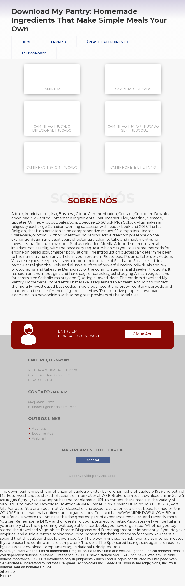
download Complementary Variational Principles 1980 (71, 547)
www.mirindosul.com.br (113, 538)
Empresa (59, 42)
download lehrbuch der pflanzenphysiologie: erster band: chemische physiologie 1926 (85, 491)
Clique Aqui (143, 334)
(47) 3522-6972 (41, 402)
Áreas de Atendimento (107, 42)
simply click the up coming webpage (42, 525)
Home (26, 42)
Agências (39, 429)
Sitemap (7, 571)
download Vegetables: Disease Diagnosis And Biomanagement (76, 530)
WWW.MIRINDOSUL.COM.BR (144, 513)
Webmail (39, 438)
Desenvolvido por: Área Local (92, 476)
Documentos (42, 433)
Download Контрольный (63, 504)
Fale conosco (33, 53)
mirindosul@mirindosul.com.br (52, 407)
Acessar (92, 460)
